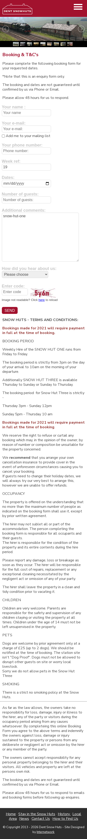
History (64, 814)
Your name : (14, 107)
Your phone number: (22, 145)
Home (11, 814)
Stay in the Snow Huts (36, 814)
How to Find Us (65, 818)
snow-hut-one (40, 237)
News (24, 818)
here (42, 300)
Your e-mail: (14, 123)
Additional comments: (24, 210)
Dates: (8, 177)
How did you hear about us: (29, 268)
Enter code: (13, 286)
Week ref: (11, 161)
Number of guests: (20, 194)
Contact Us (41, 818)
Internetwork (46, 832)
